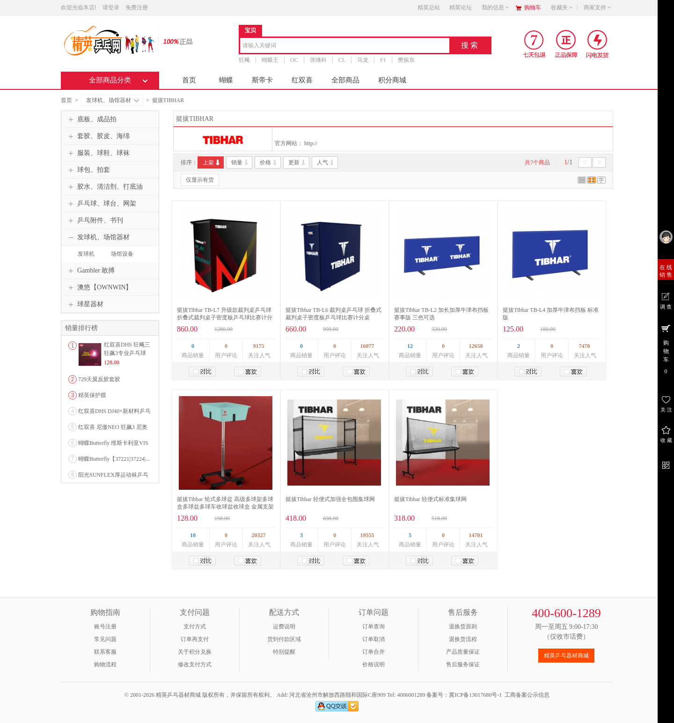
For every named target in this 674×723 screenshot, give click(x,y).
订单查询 (373, 626)
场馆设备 (122, 254)
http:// (311, 143)
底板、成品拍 (91, 119)
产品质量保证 (463, 652)
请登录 (111, 7)
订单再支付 (195, 639)
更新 (297, 162)
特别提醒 (284, 652)
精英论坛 (460, 7)
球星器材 (84, 304)
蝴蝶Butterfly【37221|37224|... (114, 459)
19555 (367, 535)
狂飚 (244, 60)
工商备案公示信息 (527, 695)
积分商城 (392, 80)
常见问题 (105, 639)
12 (410, 346)
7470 (584, 346)
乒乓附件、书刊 (94, 220)
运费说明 (284, 626)
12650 (476, 346)
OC (294, 60)
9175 (258, 346)
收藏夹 (562, 7)
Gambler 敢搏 (90, 270)
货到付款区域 (284, 639)
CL (341, 60)
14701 (476, 535)
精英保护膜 (92, 395)
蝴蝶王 (270, 60)
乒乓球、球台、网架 (101, 203)
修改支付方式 (195, 664)
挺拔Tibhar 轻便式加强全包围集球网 (330, 499)
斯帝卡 (262, 80)
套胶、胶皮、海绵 (98, 136)
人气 (326, 162)
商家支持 (598, 7)
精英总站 (429, 7)
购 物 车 (666, 349)
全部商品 (345, 80)
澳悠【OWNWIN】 (99, 287)
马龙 (362, 60)
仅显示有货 (200, 180)
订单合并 (373, 652)
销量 (240, 162)
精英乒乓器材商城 (566, 655)
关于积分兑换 (195, 652)
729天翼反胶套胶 (99, 379)
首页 (189, 80)
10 (193, 535)
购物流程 (105, 664)
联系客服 (105, 652)
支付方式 (194, 626)
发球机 (86, 254)
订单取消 (373, 639)
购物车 (532, 7)
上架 (212, 162)
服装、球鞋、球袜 (98, 153)
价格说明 (373, 664)
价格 (269, 162)
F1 (383, 60)
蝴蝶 (226, 80)
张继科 (318, 60)
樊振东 (406, 60)
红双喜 (302, 80)
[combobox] (344, 46)
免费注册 (136, 7)
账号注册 (105, 626)
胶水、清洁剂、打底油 (104, 187)
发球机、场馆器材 (112, 100)
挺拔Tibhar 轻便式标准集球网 (430, 499)
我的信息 (496, 7)
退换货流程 (463, 639)
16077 (367, 346)
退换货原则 (463, 626)
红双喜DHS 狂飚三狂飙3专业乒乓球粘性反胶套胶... (127, 353)
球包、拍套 (88, 170)
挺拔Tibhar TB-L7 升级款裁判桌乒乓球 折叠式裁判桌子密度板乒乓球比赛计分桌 (224, 317)
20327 (259, 535)
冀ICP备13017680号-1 (475, 695)
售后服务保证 (463, 664)
